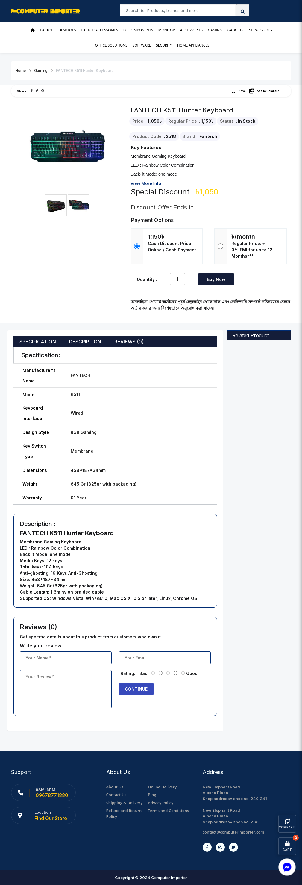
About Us (114, 787)
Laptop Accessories (99, 30)
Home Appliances (193, 45)
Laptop (46, 30)
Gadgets (235, 30)
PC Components (138, 30)
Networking (260, 30)
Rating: (128, 673)
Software (142, 45)
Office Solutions (111, 45)
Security (164, 45)
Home (21, 70)
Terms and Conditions (168, 810)
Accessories (191, 30)
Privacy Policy (160, 802)
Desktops (67, 30)
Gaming (215, 30)
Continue (136, 688)
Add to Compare (264, 91)
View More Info (146, 183)
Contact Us (116, 794)
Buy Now (216, 279)
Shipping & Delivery (124, 802)
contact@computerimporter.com (233, 832)
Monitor (166, 30)
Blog (152, 794)
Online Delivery (162, 787)
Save (238, 91)
